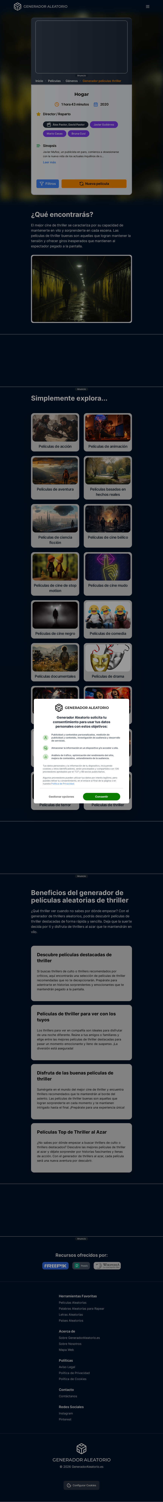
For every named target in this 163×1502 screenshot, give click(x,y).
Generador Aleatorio (87, 708)
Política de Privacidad (62, 783)
